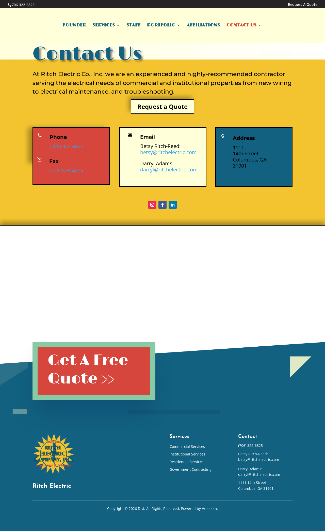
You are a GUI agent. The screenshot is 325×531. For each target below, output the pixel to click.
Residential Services (187, 462)
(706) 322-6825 (66, 146)
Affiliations (203, 25)
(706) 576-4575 (66, 170)
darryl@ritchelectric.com (169, 169)
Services (103, 25)
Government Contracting (191, 470)
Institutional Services (187, 454)
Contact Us (241, 25)
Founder (74, 25)
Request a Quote (162, 106)
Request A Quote (302, 5)
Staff (133, 25)
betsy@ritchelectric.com (168, 152)
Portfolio (161, 25)
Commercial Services (187, 447)
